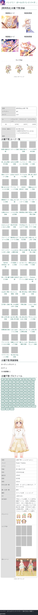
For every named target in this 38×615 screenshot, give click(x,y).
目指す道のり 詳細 (23, 149)
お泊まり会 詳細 (14, 174)
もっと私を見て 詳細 (32, 329)
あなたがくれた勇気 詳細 (23, 329)
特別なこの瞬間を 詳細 (32, 212)
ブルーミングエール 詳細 (5, 237)
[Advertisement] (19, 92)
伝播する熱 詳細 (14, 277)
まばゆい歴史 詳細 (5, 292)
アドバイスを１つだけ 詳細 (5, 342)
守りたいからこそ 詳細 (32, 317)
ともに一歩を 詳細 (32, 304)
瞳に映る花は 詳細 (23, 292)
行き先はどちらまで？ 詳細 (23, 225)
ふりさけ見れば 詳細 (14, 212)
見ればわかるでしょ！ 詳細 (32, 342)
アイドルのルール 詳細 (23, 174)
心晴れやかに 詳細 (5, 212)
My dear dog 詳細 (14, 355)
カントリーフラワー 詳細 (32, 225)
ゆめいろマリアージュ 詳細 (23, 277)
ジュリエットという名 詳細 (23, 162)
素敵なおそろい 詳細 (32, 187)
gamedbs (2, 614)
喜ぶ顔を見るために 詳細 (23, 317)
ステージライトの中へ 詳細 (5, 250)
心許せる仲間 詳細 (14, 162)
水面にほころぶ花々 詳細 (32, 237)
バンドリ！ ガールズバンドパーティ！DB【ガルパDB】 (16, 611)
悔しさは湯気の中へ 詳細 (14, 304)
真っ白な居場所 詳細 (5, 162)
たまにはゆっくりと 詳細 (14, 329)
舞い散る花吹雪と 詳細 (32, 250)
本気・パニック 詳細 (32, 162)
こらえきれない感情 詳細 (14, 250)
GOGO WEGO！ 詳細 (23, 187)
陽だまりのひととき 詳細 (5, 187)
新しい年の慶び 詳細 (5, 277)
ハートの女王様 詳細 (32, 149)
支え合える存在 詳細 (23, 237)
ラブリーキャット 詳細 (5, 355)
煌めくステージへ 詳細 (5, 174)
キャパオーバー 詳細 (32, 200)
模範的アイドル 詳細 (5, 200)
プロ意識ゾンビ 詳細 (14, 262)
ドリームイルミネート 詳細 (23, 200)
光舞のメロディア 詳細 (14, 342)
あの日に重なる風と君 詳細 (14, 317)
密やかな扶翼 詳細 (23, 250)
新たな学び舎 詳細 (5, 317)
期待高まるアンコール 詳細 (14, 237)
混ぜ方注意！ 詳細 (14, 225)
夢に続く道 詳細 (32, 174)
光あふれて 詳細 (14, 200)
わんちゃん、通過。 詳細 (14, 292)
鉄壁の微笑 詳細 (5, 149)
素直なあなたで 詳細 (32, 262)
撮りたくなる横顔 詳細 (23, 342)
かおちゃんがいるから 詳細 (5, 225)
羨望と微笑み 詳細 (32, 292)
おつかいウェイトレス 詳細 (23, 262)
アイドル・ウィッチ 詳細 (14, 187)
